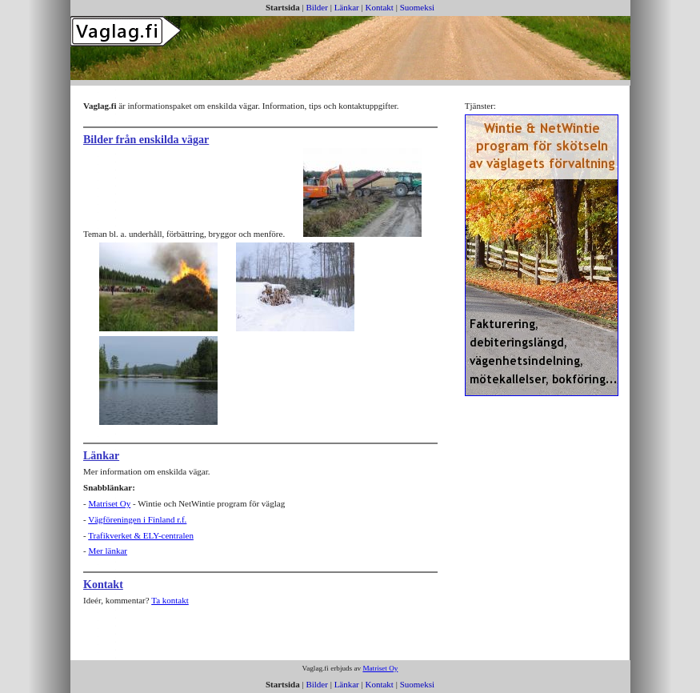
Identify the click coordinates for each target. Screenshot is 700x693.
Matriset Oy (109, 503)
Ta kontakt (170, 600)
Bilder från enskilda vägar (146, 140)
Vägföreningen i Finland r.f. (137, 519)
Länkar (346, 7)
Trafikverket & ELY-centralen (141, 535)
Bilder (317, 7)
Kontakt (379, 7)
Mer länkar (107, 550)
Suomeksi (417, 7)
